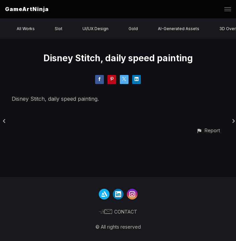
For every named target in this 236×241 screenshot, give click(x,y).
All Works (26, 28)
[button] (208, 130)
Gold (133, 28)
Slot (58, 28)
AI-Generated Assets (178, 28)
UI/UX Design (95, 28)
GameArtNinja (27, 9)
